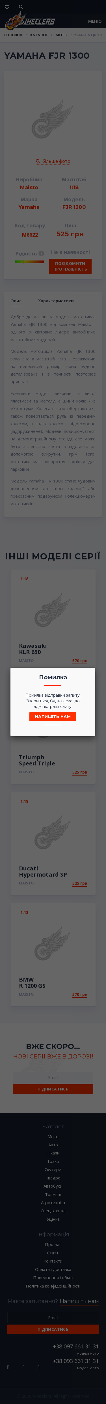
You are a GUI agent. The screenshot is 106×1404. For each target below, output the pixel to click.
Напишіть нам (53, 716)
